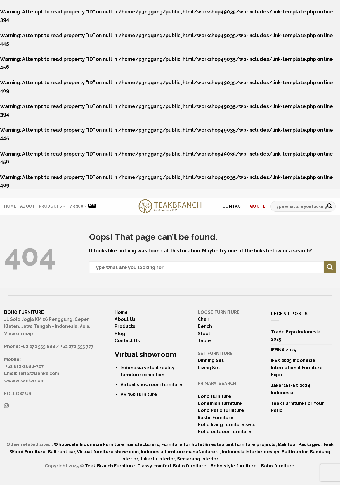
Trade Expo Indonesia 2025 (295, 335)
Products (52, 206)
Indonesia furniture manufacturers (180, 451)
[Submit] (329, 206)
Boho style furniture (234, 465)
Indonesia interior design (250, 451)
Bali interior (295, 451)
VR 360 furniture (139, 394)
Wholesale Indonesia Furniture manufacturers (106, 444)
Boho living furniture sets (227, 424)
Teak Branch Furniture (110, 465)
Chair (203, 319)
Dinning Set (211, 360)
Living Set (209, 367)
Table (204, 340)
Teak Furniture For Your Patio (297, 407)
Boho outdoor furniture (224, 431)
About (27, 206)
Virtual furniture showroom (108, 451)
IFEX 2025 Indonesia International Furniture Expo (297, 367)
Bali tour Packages (299, 444)
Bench (205, 326)
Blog (120, 333)
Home (10, 206)
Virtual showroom (145, 354)
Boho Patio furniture (221, 410)
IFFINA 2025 (283, 349)
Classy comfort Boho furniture (171, 465)
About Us (125, 319)
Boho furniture (214, 396)
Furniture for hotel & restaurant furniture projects (218, 444)
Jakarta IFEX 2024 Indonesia (290, 389)
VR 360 (78, 206)
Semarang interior (197, 458)
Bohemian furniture (220, 403)
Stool (204, 333)
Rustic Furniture (215, 417)
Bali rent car (61, 451)
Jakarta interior (157, 458)
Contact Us (127, 340)
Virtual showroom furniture (151, 384)
